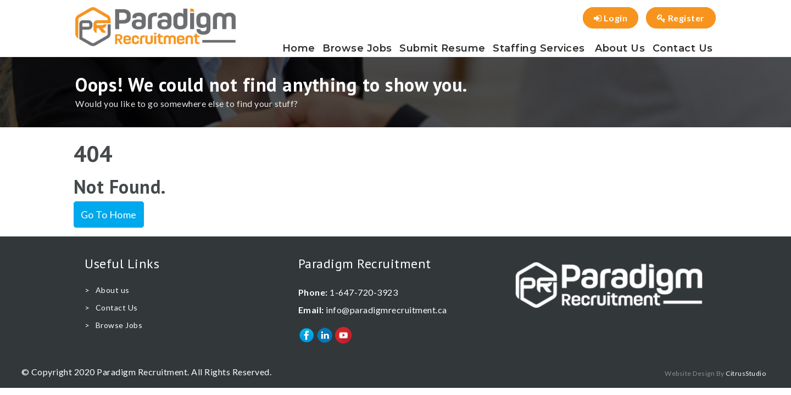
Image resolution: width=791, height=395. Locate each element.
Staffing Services (539, 48)
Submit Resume (442, 48)
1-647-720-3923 (364, 292)
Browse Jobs (357, 48)
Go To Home (109, 214)
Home (298, 48)
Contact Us (683, 48)
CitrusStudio (746, 373)
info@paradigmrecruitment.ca (386, 309)
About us (620, 48)
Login (611, 18)
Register (681, 18)
